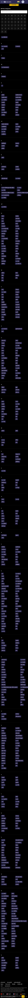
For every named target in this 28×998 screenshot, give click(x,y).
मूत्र (17, 758)
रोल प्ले (3, 806)
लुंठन (16, 825)
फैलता (17, 648)
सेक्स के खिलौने (15, 926)
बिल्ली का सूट (23, 684)
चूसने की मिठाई (4, 370)
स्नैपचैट (13, 941)
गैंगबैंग (17, 314)
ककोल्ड (17, 216)
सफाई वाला (4, 906)
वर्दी (3, 840)
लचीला (3, 815)
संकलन (4, 893)
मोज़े (16, 763)
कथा (2, 221)
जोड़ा (3, 421)
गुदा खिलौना (4, 304)
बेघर (21, 692)
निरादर (3, 557)
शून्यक (3, 881)
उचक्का (17, 166)
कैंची (2, 243)
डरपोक (17, 456)
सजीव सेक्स (4, 903)
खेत (2, 277)
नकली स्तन (3, 549)
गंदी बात (17, 289)
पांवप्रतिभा (17, 586)
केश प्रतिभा (17, 241)
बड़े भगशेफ (22, 664)
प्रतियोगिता (17, 621)
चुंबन (16, 360)
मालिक (3, 745)
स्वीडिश (3, 948)
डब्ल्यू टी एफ (4, 456)
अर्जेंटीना (3, 114)
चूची (16, 363)
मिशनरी (3, 748)
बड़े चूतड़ (3, 664)
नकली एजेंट (18, 546)
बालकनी (22, 677)
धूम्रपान (17, 535)
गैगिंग (3, 317)
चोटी (16, 375)
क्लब (17, 261)
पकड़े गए (18, 573)
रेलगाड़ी (17, 804)
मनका (3, 730)
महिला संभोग (4, 738)
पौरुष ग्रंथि (17, 618)
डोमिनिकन (17, 461)
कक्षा (2, 218)
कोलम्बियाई (4, 256)
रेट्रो (3, 804)
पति (2, 581)
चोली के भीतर (18, 378)
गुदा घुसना (17, 304)
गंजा (2, 289)
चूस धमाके (3, 368)
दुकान (3, 521)
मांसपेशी (3, 743)
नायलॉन (18, 551)
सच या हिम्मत (4, 898)
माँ (17, 740)
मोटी (2, 765)
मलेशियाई (3, 733)
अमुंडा (17, 109)
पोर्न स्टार (4, 616)
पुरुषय (3, 601)
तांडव (3, 480)
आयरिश (17, 129)
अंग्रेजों (3, 94)
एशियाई (4, 197)
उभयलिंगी (17, 169)
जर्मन (17, 406)
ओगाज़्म (4, 206)
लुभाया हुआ (4, 828)
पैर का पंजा (18, 611)
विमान (3, 855)
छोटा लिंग (17, 389)
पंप (2, 573)
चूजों (2, 365)
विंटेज (3, 845)
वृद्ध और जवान (5, 862)
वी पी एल (17, 860)
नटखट (17, 549)
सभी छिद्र (3, 911)
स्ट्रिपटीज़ (13, 938)
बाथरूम (4, 674)
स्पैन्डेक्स (13, 943)
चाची (2, 353)
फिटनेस (3, 643)
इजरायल (17, 143)
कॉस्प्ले (17, 248)
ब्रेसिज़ (22, 704)
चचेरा (17, 340)
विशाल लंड (3, 857)
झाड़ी (16, 430)
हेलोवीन (17, 967)
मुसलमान (17, 755)
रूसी (17, 801)
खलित (3, 272)
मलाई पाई (18, 730)
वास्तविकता (18, 842)
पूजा (16, 603)
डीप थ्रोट (18, 459)
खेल (16, 277)
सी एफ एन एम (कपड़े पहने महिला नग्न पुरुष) (19, 921)
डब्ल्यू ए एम (17, 454)
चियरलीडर (4, 358)
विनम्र (3, 852)
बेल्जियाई (22, 694)
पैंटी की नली (4, 611)
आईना (17, 124)
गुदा (17, 302)
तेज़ (2, 485)
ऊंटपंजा (18, 178)
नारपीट (4, 554)
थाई (17, 499)
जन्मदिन (3, 406)
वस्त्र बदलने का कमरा (19, 840)
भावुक (3, 716)
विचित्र (3, 847)
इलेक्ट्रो (3, 148)
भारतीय (4, 713)
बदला (3, 667)
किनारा (17, 233)
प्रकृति (3, 621)
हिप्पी (17, 965)
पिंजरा (3, 593)
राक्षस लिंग (4, 799)
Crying (3, 58)
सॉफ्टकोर (4, 933)
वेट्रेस (16, 862)
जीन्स (17, 411)
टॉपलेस (3, 442)
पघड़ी (3, 576)
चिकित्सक (17, 355)
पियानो (3, 596)
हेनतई (3, 967)
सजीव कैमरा (14, 901)
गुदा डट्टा (3, 309)
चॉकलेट (3, 375)
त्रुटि (2, 490)
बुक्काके (4, 689)
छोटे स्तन (17, 392)
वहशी (3, 842)
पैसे (3, 613)
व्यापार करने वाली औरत (5, 867)
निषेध (17, 557)
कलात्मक (3, 226)
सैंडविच (13, 928)
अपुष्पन (3, 107)
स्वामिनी (13, 946)
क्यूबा (3, 258)
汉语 (2, 994)
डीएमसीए (13, 984)
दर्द (2, 511)
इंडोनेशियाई (3, 143)
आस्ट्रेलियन (3, 134)
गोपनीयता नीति (19, 984)
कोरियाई (17, 253)
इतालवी (3, 145)
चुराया (3, 363)
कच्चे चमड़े (17, 218)
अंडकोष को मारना (19, 94)
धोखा (3, 537)
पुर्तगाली (17, 601)
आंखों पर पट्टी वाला (5, 124)
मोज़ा (3, 763)
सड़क (13, 903)
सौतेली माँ (13, 933)
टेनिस (17, 439)
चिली (16, 358)
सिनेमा (3, 921)
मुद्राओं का (3, 755)
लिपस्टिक (3, 823)
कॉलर (17, 246)
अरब (16, 112)
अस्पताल (17, 114)
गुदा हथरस (17, 309)
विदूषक (17, 847)
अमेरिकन (4, 112)
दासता (3, 518)
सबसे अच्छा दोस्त (14, 908)
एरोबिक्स (19, 195)
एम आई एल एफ (5, 195)
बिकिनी (23, 682)
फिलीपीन (17, 643)
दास (17, 516)
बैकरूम (22, 697)
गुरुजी (17, 312)
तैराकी (3, 487)
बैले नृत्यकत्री (4, 699)
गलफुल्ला (17, 292)
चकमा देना (3, 340)
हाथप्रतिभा (4, 962)
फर (2, 640)
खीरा (2, 275)
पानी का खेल (18, 588)
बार (21, 674)
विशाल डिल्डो (18, 855)
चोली (2, 378)
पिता (16, 593)
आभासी (4, 129)
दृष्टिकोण (4, 523)
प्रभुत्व (3, 623)
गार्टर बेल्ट (17, 297)
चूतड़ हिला (17, 365)
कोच (16, 251)
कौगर (17, 256)
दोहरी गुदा (3, 526)
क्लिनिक (3, 263)
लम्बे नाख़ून (3, 818)
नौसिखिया (17, 564)
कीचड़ (17, 236)
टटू (3, 439)
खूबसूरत (17, 275)
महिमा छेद (17, 733)
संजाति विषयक (5, 896)
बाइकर (22, 672)
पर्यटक (3, 583)
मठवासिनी (17, 728)
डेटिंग (2, 461)
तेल (16, 485)
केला (2, 241)
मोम (16, 765)
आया (3, 131)
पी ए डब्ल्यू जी (4, 598)
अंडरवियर (4, 99)
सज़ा (2, 901)
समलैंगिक (14, 911)
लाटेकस (3, 820)
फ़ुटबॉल (17, 640)
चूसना (17, 368)
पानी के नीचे (4, 591)
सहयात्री (3, 916)
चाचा (16, 350)
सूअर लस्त (13, 923)
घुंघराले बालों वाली (19, 328)
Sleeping (3, 76)
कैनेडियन (17, 243)
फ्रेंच (16, 650)
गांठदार (17, 294)
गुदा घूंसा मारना (4, 307)
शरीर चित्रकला (4, 876)
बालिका (23, 679)
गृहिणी (3, 314)
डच (2, 454)
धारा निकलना (4, 535)
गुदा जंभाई (17, 307)
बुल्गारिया (22, 689)
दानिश (3, 516)
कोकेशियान (4, 251)
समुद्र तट (4, 913)
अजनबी (3, 102)
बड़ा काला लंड (4, 659)
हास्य (16, 962)
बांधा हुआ (22, 669)
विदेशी (3, 850)
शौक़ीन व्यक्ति (19, 881)
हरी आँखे (3, 960)
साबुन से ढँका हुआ (15, 918)
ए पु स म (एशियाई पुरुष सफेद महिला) (8, 187)
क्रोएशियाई (3, 261)
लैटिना (17, 828)
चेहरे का (18, 373)
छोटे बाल (3, 392)
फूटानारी (3, 648)
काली (17, 231)
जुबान (3, 416)
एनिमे (3, 190)
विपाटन (17, 852)
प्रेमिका (3, 628)
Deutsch (22, 994)
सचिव (13, 898)
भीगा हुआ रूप (18, 716)
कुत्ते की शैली (4, 238)
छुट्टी (16, 387)
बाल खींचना (4, 677)
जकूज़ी (3, 404)
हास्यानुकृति (4, 965)
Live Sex (14, 4)
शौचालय (4, 884)
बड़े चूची (3, 662)
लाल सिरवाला (18, 820)
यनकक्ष (3, 777)
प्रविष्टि (17, 623)
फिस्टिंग (4, 645)
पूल (2, 608)
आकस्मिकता (4, 126)
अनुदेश (17, 102)
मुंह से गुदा (3, 753)
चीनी (2, 360)
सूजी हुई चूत (4, 926)
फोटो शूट (3, 650)
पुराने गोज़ (17, 598)
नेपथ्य (3, 562)
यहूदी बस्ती (3, 779)
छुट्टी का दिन (4, 389)
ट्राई (2, 445)
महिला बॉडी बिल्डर (19, 735)
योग (3, 784)
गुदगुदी (3, 302)
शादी (16, 879)
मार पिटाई (17, 743)
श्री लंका (17, 884)
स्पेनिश (3, 943)
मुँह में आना (3, 750)
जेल (16, 419)
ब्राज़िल (3, 704)
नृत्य (16, 559)
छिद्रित (3, 387)
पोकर (17, 613)
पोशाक (3, 618)
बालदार (3, 679)
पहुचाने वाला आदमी (5, 586)
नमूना (3, 551)
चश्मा (3, 350)
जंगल (3, 401)
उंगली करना (4, 166)
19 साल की (18, 46)
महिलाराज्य (4, 740)
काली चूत (3, 233)
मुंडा (17, 750)
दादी (16, 513)
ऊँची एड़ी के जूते (4, 178)
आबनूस (18, 126)
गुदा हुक (3, 312)
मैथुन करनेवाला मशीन (19, 760)
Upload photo (7, 986)
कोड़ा (2, 253)
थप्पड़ (3, 499)
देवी (16, 523)
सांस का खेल (14, 916)
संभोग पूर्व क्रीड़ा (14, 896)
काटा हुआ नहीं (5, 228)
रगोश (3, 796)
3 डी (2, 48)
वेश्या (3, 865)
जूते (16, 416)
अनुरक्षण (3, 104)
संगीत (13, 893)
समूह (13, 913)
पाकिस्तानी (3, 588)
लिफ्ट (17, 823)
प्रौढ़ (3, 631)
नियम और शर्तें (7, 984)
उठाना (3, 169)
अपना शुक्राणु (18, 104)
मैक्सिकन (3, 760)
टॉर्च (16, 442)
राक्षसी (17, 799)
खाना (17, 272)
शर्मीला (3, 879)
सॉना (13, 931)
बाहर (3, 682)
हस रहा (17, 960)
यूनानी (3, 782)
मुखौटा (17, 753)
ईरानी (3, 157)
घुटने (2, 331)
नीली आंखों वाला (4, 559)
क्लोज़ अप (18, 263)
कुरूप (17, 238)
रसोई (16, 796)
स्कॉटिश (3, 938)
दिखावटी (17, 518)
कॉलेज (3, 248)
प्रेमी (16, 628)
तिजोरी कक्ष (4, 482)
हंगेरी (2, 957)
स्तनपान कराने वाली (5, 941)
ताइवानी (17, 480)
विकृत (17, 845)
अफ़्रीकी (3, 109)
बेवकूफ (3, 697)
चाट (16, 353)
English (8, 994)
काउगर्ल (17, 226)
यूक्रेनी (17, 779)
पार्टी (17, 591)
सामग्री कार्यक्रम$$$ (17, 982)
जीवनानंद (4, 414)
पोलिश (17, 616)
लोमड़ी (3, 830)
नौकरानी (3, 564)
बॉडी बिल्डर (23, 699)
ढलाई (3, 470)
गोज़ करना (17, 317)
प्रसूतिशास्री (3, 626)
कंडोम (3, 216)
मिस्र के (17, 748)
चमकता (3, 345)
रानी (2, 801)
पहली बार (18, 583)
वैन (16, 865)
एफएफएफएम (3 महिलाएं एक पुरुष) (8, 192)
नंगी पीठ (3, 546)
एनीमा (19, 190)
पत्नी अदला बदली (19, 581)
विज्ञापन (2, 984)
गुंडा (2, 299)
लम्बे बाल (17, 818)
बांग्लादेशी (3, 669)
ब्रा (21, 702)
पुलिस (3, 603)
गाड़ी (2, 297)
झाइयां (3, 430)
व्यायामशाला (18, 867)
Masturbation (5, 67)
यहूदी (17, 777)
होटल (3, 970)
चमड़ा (17, 345)
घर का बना (4, 328)
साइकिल (3, 918)
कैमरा (3, 246)
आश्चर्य (17, 131)
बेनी (2, 694)
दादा (2, 513)
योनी (17, 784)
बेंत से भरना (4, 692)
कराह (17, 223)
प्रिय (16, 626)
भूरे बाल (4, 719)
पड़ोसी (3, 578)
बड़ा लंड (23, 659)
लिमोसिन (3, 825)
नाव (16, 554)
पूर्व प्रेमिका (18, 606)
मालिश (18, 745)
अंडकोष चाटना (4, 97)
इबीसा (17, 145)
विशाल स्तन (18, 857)
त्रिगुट (17, 487)
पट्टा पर (17, 576)
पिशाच (17, 596)
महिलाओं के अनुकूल (19, 738)
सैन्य (2, 931)
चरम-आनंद (18, 348)
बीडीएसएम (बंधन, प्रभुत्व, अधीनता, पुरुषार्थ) (9, 687)
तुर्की (16, 482)
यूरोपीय (17, 782)
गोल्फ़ (3, 319)
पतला (17, 578)
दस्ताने (17, 511)
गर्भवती (4, 292)
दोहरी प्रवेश (4, 37)
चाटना (3, 355)
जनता (17, 404)
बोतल (3, 702)
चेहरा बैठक (3, 373)
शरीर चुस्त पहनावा (19, 876)
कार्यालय (4, 231)
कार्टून (17, 228)
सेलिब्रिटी (4, 928)
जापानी (18, 409)
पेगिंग (17, 608)
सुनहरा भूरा (4, 923)
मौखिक (4, 768)
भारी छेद (17, 713)
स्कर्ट (2, 936)
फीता (16, 645)
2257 (2, 986)
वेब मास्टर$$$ (9, 982)
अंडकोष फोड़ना (18, 97)
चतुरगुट (3, 343)
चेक (16, 370)
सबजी (3, 908)
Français (15, 994)
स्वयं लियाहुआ (4, 946)
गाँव (2, 294)
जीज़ (2, 411)
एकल (19, 187)
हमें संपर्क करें (3, 982)
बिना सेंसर (3, 684)
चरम (2, 348)
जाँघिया (3, 409)
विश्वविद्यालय (4, 860)
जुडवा (17, 414)
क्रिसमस (18, 258)
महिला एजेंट (4, 735)
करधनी (3, 223)
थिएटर (3, 501)
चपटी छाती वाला (18, 343)
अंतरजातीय (18, 99)
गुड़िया (17, 299)
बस (21, 667)
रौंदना (17, 806)
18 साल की (4, 46)
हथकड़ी (17, 957)
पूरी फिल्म (4, 606)
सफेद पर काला (14, 906)
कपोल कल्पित (18, 221)
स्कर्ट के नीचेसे (14, 936)
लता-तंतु (17, 815)
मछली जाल (4, 728)
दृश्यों (16, 521)
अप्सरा (17, 107)
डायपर (3, 459)
